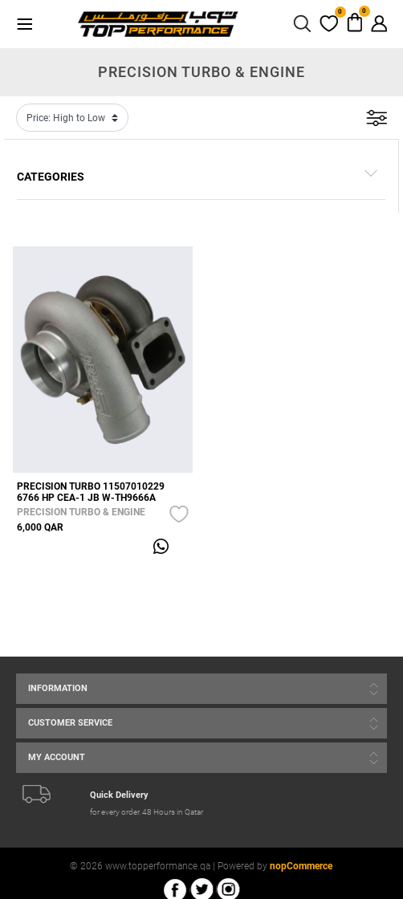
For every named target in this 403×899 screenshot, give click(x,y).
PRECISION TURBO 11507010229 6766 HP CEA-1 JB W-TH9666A (91, 492)
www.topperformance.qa (157, 866)
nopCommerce (301, 866)
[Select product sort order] (72, 118)
